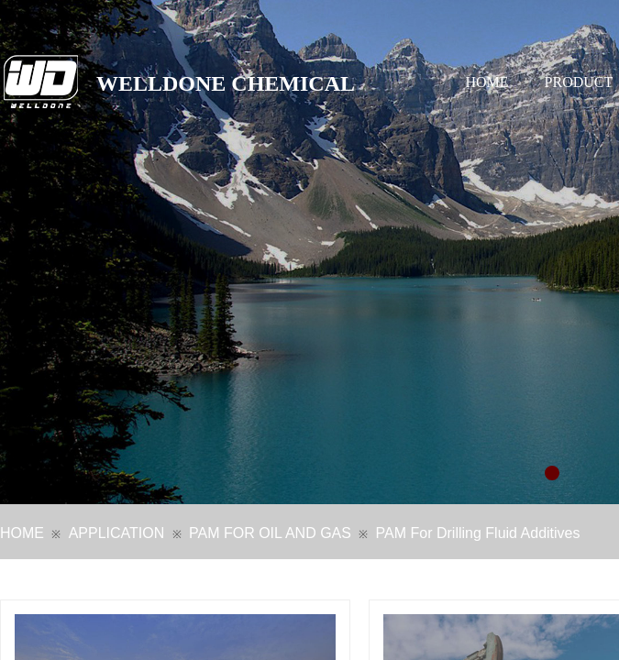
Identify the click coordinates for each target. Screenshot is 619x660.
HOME (487, 82)
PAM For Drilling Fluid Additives (478, 533)
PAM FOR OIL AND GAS (270, 533)
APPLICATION (117, 533)
